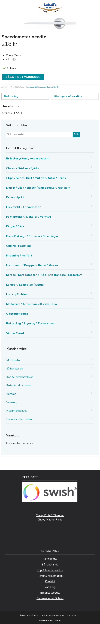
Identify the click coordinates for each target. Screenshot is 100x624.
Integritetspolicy (16, 411)
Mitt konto (13, 360)
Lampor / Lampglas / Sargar (25, 285)
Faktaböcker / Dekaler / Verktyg (28, 217)
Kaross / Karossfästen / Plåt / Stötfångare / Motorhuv (44, 275)
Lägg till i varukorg (23, 77)
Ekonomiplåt (15, 197)
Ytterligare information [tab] (68, 96)
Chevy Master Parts (50, 520)
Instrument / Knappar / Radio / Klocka (42, 87)
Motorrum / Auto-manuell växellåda (31, 304)
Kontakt (11, 394)
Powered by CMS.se (50, 620)
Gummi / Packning (18, 246)
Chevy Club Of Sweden (50, 515)
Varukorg (11, 402)
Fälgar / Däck (15, 226)
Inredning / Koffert (19, 256)
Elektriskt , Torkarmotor (23, 207)
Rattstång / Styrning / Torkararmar (30, 323)
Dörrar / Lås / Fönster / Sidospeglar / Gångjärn (38, 188)
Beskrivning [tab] (11, 96)
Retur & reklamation (18, 385)
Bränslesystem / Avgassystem (27, 158)
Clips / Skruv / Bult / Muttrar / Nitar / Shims (36, 178)
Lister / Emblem (17, 294)
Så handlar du (14, 369)
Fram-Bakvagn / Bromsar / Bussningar (32, 236)
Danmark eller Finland (19, 419)
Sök (76, 134)
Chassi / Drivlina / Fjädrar (23, 168)
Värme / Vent (15, 333)
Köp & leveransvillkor (19, 377)
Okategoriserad (17, 314)
